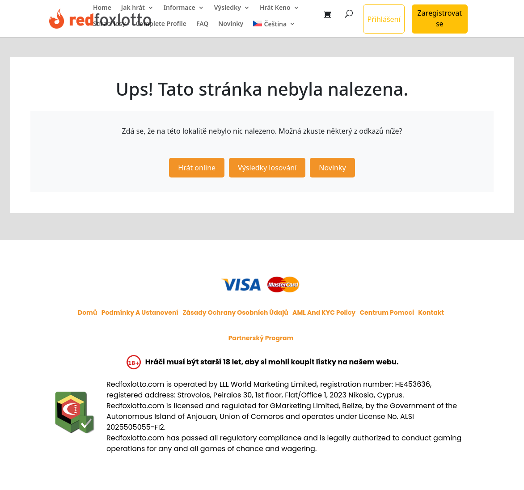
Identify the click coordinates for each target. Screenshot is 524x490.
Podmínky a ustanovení (139, 312)
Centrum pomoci (386, 312)
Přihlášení (383, 19)
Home (102, 8)
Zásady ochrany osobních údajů (235, 312)
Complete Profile (160, 24)
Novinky (230, 24)
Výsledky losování (267, 168)
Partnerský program (261, 338)
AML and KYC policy (323, 312)
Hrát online (197, 168)
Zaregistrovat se (440, 18)
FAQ (202, 24)
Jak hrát (133, 8)
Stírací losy (109, 24)
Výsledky (227, 8)
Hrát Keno (275, 8)
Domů (87, 312)
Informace (179, 8)
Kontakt (431, 312)
